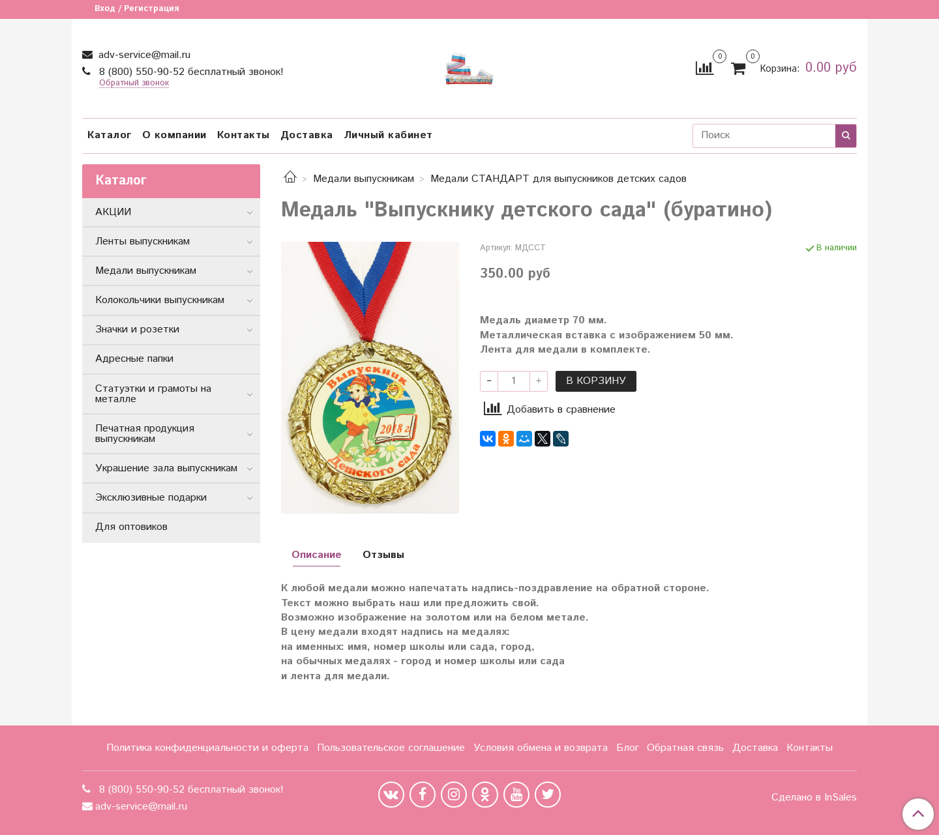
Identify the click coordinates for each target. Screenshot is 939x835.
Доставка (306, 135)
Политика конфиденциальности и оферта (207, 747)
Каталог (109, 135)
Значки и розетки (137, 329)
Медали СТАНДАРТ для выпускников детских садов (558, 178)
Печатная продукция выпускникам (144, 434)
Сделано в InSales (814, 798)
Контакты (243, 135)
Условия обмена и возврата (540, 747)
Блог (627, 747)
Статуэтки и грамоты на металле (153, 394)
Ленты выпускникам (142, 241)
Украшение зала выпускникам (166, 468)
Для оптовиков (131, 527)
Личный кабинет (388, 135)
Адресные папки (134, 358)
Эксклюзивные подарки (151, 497)
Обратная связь (685, 747)
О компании (174, 135)
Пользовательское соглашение (391, 747)
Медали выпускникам (363, 178)
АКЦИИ (113, 212)
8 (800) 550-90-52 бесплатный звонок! (190, 72)
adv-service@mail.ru (142, 55)
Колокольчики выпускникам (159, 300)
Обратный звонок (134, 84)
